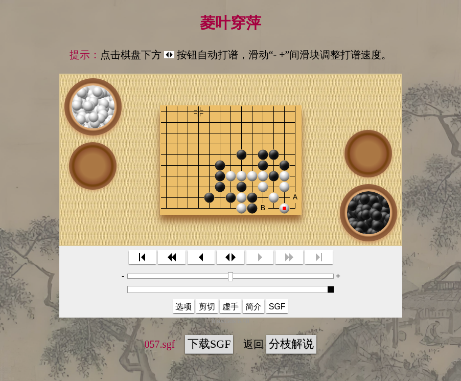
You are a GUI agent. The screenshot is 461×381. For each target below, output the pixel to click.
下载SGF (209, 344)
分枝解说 (291, 344)
